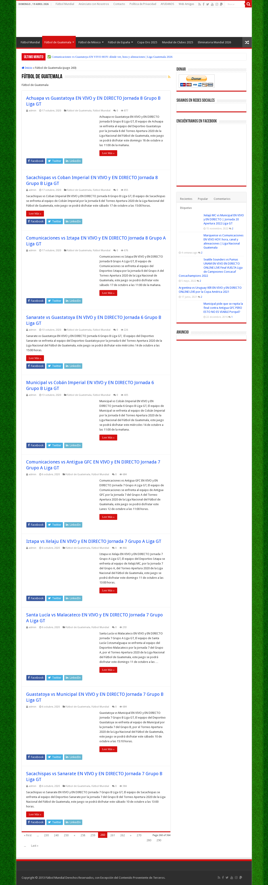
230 (46, 835)
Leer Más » (108, 153)
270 (139, 835)
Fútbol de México (89, 42)
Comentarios (222, 199)
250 (66, 835)
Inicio (27, 67)
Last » (34, 845)
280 (149, 840)
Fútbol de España (119, 42)
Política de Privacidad (143, 4)
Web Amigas (186, 4)
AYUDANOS (167, 4)
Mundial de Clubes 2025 (177, 42)
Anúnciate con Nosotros (94, 4)
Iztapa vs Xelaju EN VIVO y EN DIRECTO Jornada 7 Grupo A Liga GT (93, 541)
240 (56, 835)
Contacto (119, 4)
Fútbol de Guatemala (57, 42)
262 (122, 835)
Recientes (186, 199)
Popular (203, 199)
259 (92, 835)
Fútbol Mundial (65, 4)
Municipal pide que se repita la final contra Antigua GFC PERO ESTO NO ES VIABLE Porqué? (223, 307)
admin (32, 110)
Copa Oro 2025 (147, 42)
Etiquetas (186, 208)
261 (112, 835)
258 (82, 835)
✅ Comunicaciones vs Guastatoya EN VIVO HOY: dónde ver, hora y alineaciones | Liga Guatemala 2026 (109, 56)
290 (158, 840)
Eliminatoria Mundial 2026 (214, 42)
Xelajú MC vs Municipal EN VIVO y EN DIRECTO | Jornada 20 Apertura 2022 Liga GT (224, 219)
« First (28, 835)
